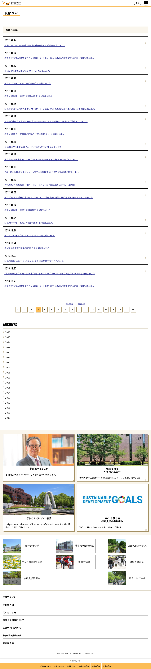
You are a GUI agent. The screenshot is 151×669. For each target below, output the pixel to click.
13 (99, 309)
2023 (7, 347)
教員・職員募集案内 (12, 635)
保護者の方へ (71, 666)
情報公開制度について (13, 620)
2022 (7, 352)
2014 (7, 392)
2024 (7, 342)
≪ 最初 (69, 303)
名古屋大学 (8, 643)
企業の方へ (107, 666)
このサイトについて (12, 627)
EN (137, 3)
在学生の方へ (59, 666)
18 (133, 309)
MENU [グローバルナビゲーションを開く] (146, 3)
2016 (7, 382)
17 (126, 309)
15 (113, 309)
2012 (7, 402)
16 (119, 309)
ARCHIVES (10, 324)
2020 (7, 362)
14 (106, 309)
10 (79, 309)
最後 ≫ (81, 303)
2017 (7, 377)
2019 (7, 367)
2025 (7, 337)
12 (92, 309)
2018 (7, 372)
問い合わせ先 (9, 612)
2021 (7, 357)
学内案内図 (8, 604)
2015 (7, 387)
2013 (7, 397)
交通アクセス (9, 597)
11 (85, 309)
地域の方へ (96, 666)
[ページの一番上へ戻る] (75, 661)
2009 (7, 417)
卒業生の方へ (84, 666)
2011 (7, 407)
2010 (7, 412)
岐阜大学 (11, 3)
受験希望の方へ (45, 666)
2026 (7, 332)
